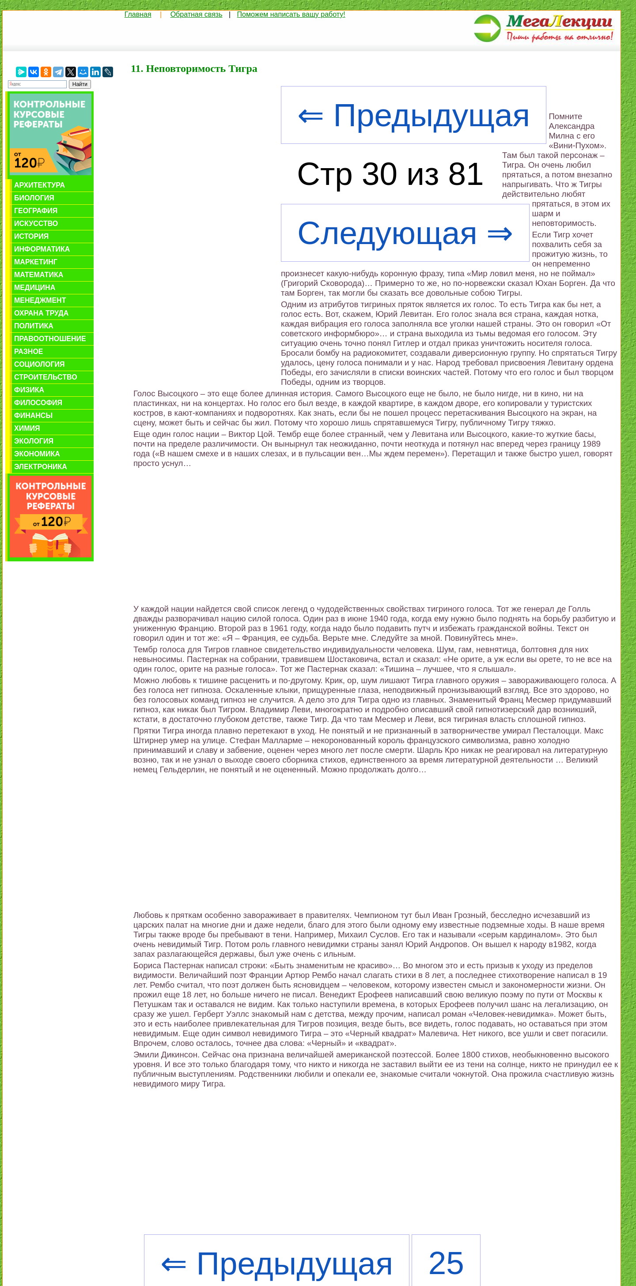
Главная (138, 14)
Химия (27, 428)
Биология (34, 198)
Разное (28, 351)
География (35, 210)
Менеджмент (40, 300)
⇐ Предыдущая (413, 115)
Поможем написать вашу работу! (291, 14)
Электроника (40, 466)
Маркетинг (35, 262)
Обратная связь (196, 14)
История (31, 236)
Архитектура (39, 185)
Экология (33, 441)
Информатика (42, 249)
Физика (29, 390)
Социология (39, 364)
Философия (38, 402)
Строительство (45, 377)
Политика (33, 326)
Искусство (36, 223)
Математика (38, 274)
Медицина (34, 287)
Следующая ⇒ (405, 233)
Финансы (33, 415)
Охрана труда (41, 313)
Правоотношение (50, 338)
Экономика (37, 454)
